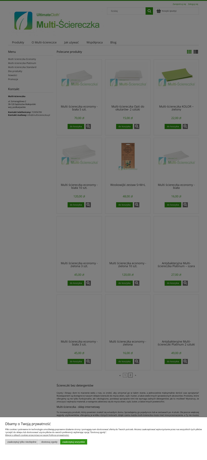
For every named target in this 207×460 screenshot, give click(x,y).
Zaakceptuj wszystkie (73, 441)
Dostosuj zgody (49, 441)
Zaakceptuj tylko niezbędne (21, 441)
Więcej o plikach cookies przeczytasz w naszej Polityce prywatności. (37, 435)
